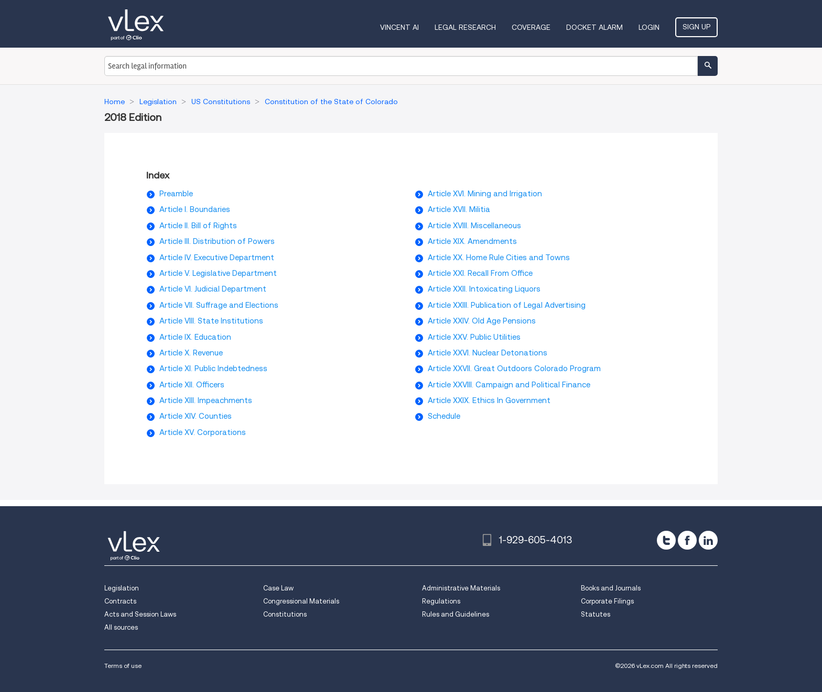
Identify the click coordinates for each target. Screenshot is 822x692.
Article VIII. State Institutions (211, 321)
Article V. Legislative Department (218, 273)
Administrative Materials (461, 588)
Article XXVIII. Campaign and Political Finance (509, 385)
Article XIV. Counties (195, 416)
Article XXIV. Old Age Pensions (482, 321)
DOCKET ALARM (594, 27)
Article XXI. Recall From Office (480, 273)
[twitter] (666, 540)
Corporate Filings (607, 601)
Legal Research (465, 27)
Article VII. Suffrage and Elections (218, 305)
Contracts (120, 601)
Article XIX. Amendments (472, 241)
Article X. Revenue (191, 353)
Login (649, 27)
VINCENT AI (399, 27)
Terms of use (123, 665)
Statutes (595, 614)
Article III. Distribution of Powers (217, 241)
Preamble (176, 193)
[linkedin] (708, 540)
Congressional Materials (301, 601)
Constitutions (285, 614)
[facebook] (687, 540)
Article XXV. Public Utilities (474, 337)
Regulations (441, 601)
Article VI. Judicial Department (212, 289)
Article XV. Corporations (202, 432)
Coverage (531, 27)
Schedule (444, 416)
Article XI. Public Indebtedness (213, 368)
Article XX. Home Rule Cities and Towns (499, 257)
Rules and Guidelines (455, 614)
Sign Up (696, 27)
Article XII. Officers (191, 385)
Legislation (121, 588)
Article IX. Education (195, 337)
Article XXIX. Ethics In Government (489, 400)
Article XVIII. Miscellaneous (474, 225)
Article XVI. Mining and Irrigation (485, 193)
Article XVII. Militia (459, 209)
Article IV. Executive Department (216, 257)
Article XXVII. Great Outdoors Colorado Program (514, 368)
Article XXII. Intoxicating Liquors (484, 289)
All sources (121, 627)
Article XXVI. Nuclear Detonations (487, 353)
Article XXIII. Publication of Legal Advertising (507, 305)
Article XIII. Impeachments (205, 400)
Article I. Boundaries (194, 209)
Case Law (278, 588)
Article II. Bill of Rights (198, 225)
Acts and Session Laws (140, 614)
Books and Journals (611, 588)
